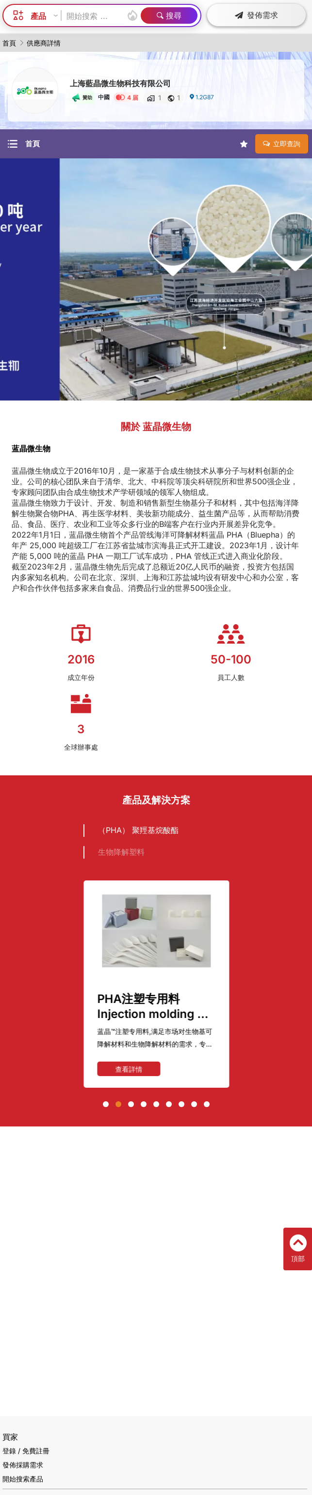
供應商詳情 (44, 43)
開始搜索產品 (22, 1479)
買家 (10, 1437)
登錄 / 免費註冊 (25, 1451)
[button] (106, 1104)
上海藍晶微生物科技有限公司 (120, 83)
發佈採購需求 (22, 1465)
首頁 (9, 43)
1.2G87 (201, 97)
